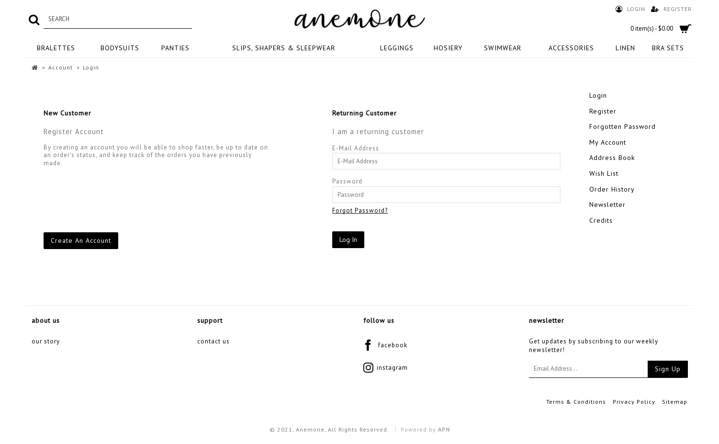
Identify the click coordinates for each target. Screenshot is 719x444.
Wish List (603, 173)
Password (347, 181)
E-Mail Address (355, 148)
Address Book (612, 157)
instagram (385, 368)
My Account (607, 142)
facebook (385, 346)
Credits (601, 220)
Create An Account (81, 240)
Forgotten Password (622, 126)
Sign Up (668, 368)
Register (603, 111)
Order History (612, 189)
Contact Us (213, 341)
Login (598, 95)
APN (444, 429)
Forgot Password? (360, 210)
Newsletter (607, 204)
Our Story (46, 341)
